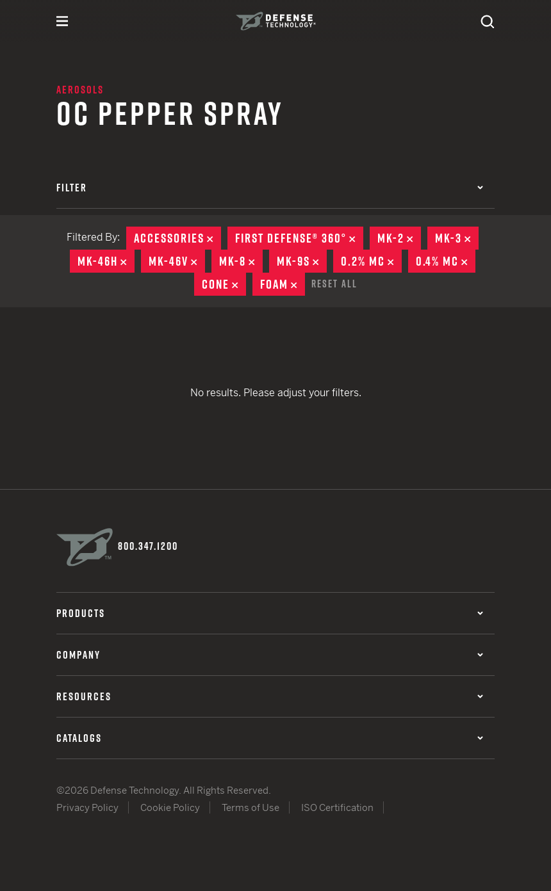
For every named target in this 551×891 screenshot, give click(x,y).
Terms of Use (250, 807)
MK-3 (457, 238)
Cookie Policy (170, 807)
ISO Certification (337, 807)
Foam (282, 284)
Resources (269, 696)
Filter (269, 187)
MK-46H (106, 261)
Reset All (334, 284)
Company (269, 654)
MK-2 (399, 238)
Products (269, 613)
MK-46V (177, 261)
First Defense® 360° (299, 238)
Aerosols (80, 89)
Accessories (177, 238)
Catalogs (269, 738)
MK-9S (302, 261)
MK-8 (241, 261)
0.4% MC (445, 261)
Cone (224, 284)
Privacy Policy (87, 807)
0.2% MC (371, 261)
